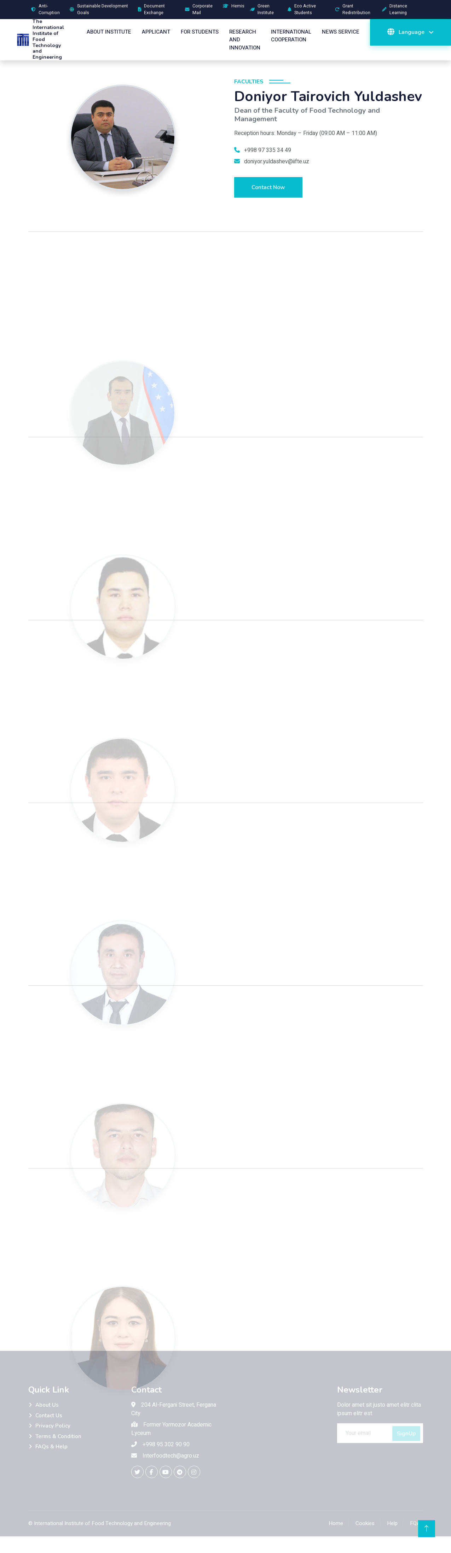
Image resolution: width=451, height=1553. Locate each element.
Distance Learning (394, 9)
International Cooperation (291, 36)
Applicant (156, 32)
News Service (340, 32)
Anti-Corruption (45, 9)
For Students (200, 32)
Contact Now (268, 187)
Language (406, 32)
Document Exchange (151, 9)
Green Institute (262, 9)
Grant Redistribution (352, 9)
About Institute (109, 32)
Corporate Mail (199, 9)
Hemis (233, 6)
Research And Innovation (244, 40)
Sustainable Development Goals (99, 9)
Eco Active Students (302, 9)
